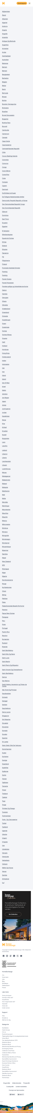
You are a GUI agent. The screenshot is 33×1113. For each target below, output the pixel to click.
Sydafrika (5, 768)
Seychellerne (6, 708)
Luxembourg (6, 469)
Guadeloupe (6, 320)
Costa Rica (5, 174)
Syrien (4, 775)
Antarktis (5, 37)
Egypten (4, 226)
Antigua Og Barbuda (8, 41)
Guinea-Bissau (7, 335)
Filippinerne (6, 260)
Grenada (5, 316)
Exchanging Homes (7, 1048)
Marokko (5, 502)
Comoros (5, 163)
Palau (4, 602)
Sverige (4, 760)
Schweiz (5, 697)
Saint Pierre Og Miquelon (10, 665)
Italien (4, 390)
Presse (4, 987)
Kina (3, 423)
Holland (4, 346)
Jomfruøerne (6, 409)
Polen (4, 624)
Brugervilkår (6, 1083)
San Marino (6, 681)
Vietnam (4, 864)
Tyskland (5, 827)
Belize (4, 85)
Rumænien (5, 639)
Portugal (5, 628)
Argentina (5, 45)
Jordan (4, 412)
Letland (4, 450)
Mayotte (4, 517)
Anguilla (4, 34)
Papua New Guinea (8, 613)
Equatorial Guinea (8, 238)
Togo (3, 801)
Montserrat (5, 543)
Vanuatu (4, 853)
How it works (5, 1065)
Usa (3, 845)
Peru (3, 621)
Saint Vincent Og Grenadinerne (12, 670)
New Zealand (6, 561)
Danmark (5, 189)
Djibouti (4, 211)
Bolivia (4, 100)
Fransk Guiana (6, 279)
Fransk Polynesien (8, 283)
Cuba (4, 178)
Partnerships (5, 1077)
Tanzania (5, 786)
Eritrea (4, 242)
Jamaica (4, 394)
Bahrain (4, 67)
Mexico (4, 521)
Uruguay (5, 842)
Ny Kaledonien (7, 587)
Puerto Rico (6, 632)
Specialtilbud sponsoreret (9, 1059)
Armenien (5, 48)
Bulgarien (5, 119)
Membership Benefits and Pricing (11, 1046)
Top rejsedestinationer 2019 (9, 1040)
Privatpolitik (26, 1083)
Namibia (5, 554)
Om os (4, 1032)
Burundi (4, 126)
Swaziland (5, 764)
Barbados (5, 78)
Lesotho (4, 446)
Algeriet (4, 22)
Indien (4, 360)
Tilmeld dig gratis (22, 3)
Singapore (5, 716)
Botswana (5, 108)
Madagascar (6, 476)
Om (3, 975)
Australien (5, 60)
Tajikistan (5, 782)
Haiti (3, 342)
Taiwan (4, 779)
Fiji (3, 257)
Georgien (5, 297)
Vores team (5, 977)
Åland (4, 15)
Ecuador (5, 223)
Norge (4, 584)
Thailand (5, 793)
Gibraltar (5, 305)
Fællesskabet (6, 985)
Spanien (4, 738)
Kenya (4, 420)
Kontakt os (5, 1018)
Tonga (4, 805)
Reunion (4, 635)
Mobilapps (5, 983)
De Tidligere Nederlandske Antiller (13, 197)
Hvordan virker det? (7, 997)
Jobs (3, 979)
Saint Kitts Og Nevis (8, 654)
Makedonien (6, 480)
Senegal (4, 701)
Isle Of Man (6, 383)
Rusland (4, 643)
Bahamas (5, 63)
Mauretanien (6, 509)
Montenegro (6, 539)
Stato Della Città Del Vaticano (11, 745)
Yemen (4, 871)
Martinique (5, 506)
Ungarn (4, 838)
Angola (4, 30)
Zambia (4, 875)
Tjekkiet (4, 797)
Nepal (4, 558)
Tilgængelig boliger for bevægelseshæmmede (15, 1036)
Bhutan (4, 97)
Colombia (5, 160)
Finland (4, 264)
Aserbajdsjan (6, 56)
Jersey (4, 405)
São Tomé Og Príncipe (9, 690)
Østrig (4, 595)
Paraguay (5, 617)
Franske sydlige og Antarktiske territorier (15, 286)
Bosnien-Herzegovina (9, 104)
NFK (3, 565)
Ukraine (4, 834)
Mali (3, 495)
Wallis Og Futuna (7, 868)
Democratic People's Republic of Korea (14, 200)
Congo (4, 167)
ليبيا (3, 882)
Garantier (4, 1003)
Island (4, 379)
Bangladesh (6, 74)
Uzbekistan (5, 849)
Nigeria (4, 576)
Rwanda (4, 647)
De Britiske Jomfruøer (9, 193)
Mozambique (6, 546)
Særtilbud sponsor (7, 1073)
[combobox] (12, 1094)
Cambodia (5, 130)
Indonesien (5, 364)
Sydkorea (5, 771)
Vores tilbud (5, 1038)
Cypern (4, 186)
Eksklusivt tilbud (6, 1042)
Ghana (4, 301)
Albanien (5, 19)
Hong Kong (5, 353)
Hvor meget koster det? (8, 1001)
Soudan (4, 734)
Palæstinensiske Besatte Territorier (13, 606)
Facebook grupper (7, 1034)
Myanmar (5, 550)
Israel (4, 386)
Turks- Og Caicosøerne (9, 819)
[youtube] (21, 955)
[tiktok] (10, 955)
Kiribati (4, 427)
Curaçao (5, 182)
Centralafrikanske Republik (10, 148)
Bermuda (5, 93)
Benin (4, 89)
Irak (3, 368)
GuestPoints (5, 999)
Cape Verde (6, 141)
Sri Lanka (5, 742)
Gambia (4, 294)
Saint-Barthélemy (7, 673)
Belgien (4, 82)
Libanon (4, 454)
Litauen (4, 465)
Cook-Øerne (6, 171)
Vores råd (4, 1006)
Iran (3, 372)
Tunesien (5, 812)
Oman (4, 591)
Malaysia (5, 487)
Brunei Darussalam (8, 115)
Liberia (4, 458)
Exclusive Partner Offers (8, 1063)
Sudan (4, 753)
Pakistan (4, 598)
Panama (4, 610)
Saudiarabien (6, 693)
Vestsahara (5, 860)
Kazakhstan (6, 416)
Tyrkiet (4, 823)
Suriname (5, 756)
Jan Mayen (5, 398)
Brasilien (5, 111)
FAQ (3, 1016)
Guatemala (5, 327)
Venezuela (5, 856)
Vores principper (6, 995)
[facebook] (3, 955)
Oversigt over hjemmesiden (16, 1090)
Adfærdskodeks (16, 1083)
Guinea (4, 331)
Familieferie (5, 1028)
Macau (4, 472)
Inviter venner (6, 1008)
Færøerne (5, 253)
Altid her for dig (6, 1020)
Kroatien (5, 431)
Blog (3, 981)
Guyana (4, 338)
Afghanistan (6, 11)
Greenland (5, 312)
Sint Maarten (6, 719)
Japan (4, 401)
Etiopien (4, 249)
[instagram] (7, 955)
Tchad (4, 790)
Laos (3, 442)
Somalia (4, 730)
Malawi (4, 483)
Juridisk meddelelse (21, 1086)
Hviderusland (6, 357)
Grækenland (6, 309)
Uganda (4, 831)
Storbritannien (6, 749)
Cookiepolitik (10, 1086)
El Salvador (5, 231)
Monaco (5, 532)
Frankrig (4, 271)
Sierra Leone (6, 712)
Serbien (4, 705)
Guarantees (5, 1055)
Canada (4, 137)
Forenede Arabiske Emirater (11, 268)
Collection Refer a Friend (9, 1052)
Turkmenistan (6, 816)
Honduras (5, 349)
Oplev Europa (6, 1030)
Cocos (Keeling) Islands (9, 156)
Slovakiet (5, 723)
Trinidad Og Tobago (8, 808)
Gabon (4, 290)
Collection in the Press (8, 1050)
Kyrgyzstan (5, 438)
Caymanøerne (6, 145)
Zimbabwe (5, 879)
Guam (4, 323)
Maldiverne (5, 491)
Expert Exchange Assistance (10, 1061)
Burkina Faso (6, 123)
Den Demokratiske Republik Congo (13, 204)
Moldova (5, 528)
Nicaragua (5, 569)
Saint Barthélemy (7, 650)
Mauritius (5, 513)
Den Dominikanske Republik (11, 208)
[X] (17, 955)
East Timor (5, 219)
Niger (4, 572)
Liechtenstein (6, 461)
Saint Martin (6, 661)
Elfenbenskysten (7, 234)
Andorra (4, 26)
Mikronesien (6, 524)
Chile (3, 152)
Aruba (4, 52)
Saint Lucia (5, 658)
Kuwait (4, 435)
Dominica (5, 215)
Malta (4, 498)
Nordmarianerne (7, 580)
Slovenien (5, 727)
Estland (4, 246)
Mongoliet (5, 535)
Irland (4, 375)
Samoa (4, 677)
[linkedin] (14, 955)
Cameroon (5, 134)
